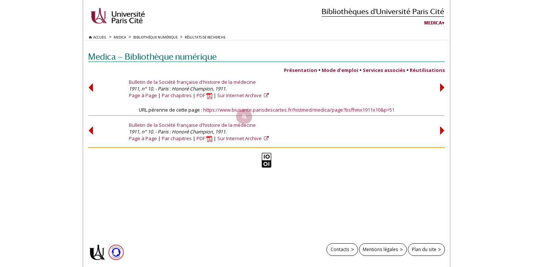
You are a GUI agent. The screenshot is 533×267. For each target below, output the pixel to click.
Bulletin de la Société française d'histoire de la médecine (192, 82)
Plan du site (424, 249)
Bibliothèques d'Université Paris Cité (383, 11)
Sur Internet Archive (240, 95)
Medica (433, 23)
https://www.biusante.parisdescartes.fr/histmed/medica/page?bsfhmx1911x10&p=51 (299, 109)
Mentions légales (380, 249)
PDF (204, 95)
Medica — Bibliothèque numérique (152, 57)
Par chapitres (177, 95)
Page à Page (143, 95)
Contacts (340, 249)
